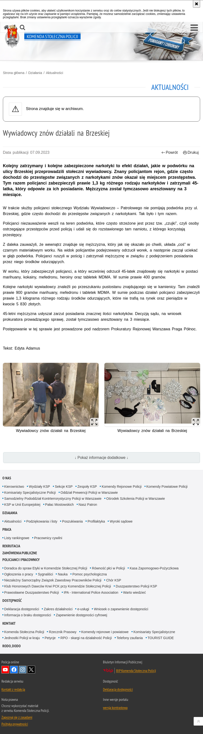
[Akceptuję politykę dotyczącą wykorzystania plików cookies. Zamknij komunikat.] (196, 4)
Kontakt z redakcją (13, 689)
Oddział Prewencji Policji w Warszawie (89, 492)
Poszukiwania (72, 521)
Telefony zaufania (130, 638)
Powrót (169, 152)
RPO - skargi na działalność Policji (86, 638)
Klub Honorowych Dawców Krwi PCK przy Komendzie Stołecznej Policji (57, 586)
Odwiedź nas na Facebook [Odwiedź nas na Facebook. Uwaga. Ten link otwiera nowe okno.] (14, 669)
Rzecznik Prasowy (62, 632)
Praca (6, 529)
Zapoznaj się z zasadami (16, 717)
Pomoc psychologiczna (89, 574)
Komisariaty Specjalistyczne (154, 632)
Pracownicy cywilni (48, 538)
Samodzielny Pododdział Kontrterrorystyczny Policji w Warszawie (53, 498)
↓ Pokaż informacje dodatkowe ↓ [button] (101, 458)
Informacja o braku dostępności (27, 615)
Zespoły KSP (87, 486)
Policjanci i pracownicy (21, 559)
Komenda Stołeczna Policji (24, 632)
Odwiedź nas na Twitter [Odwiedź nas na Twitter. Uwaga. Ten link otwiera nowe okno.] (31, 669)
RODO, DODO (11, 645)
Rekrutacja (11, 546)
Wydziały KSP (39, 486)
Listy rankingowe (16, 538)
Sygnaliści (45, 574)
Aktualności (54, 73)
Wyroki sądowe (121, 521)
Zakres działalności (58, 609)
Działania (35, 73)
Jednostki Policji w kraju (22, 638)
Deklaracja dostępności (21, 609)
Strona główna (14, 73)
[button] (194, 28)
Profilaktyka (96, 521)
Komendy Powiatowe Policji (167, 486)
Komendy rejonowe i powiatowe (105, 632)
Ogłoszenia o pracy (18, 574)
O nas (6, 478)
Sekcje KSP (64, 486)
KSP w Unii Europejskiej (22, 504)
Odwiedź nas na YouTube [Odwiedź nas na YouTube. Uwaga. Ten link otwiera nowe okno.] (5, 669)
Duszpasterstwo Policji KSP (136, 586)
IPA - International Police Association (91, 592)
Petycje (50, 638)
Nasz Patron (88, 504)
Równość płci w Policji (108, 568)
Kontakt (9, 623)
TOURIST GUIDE (161, 638)
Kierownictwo (14, 486)
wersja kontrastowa (115, 707)
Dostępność (12, 600)
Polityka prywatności (14, 724)
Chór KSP (113, 580)
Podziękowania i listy (41, 521)
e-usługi (83, 609)
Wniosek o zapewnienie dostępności (121, 609)
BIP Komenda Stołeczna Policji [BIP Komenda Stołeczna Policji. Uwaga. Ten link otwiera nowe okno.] (136, 670)
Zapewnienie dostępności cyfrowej (81, 615)
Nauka (62, 574)
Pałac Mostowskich (59, 504)
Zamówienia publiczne (19, 552)
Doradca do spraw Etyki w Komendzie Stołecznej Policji (45, 568)
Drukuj (191, 152)
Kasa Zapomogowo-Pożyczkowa (154, 568)
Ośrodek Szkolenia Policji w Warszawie (135, 498)
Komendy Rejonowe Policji (122, 486)
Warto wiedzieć (134, 592)
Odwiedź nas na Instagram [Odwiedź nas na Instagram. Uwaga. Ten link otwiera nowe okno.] (22, 669)
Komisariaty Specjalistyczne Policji (30, 492)
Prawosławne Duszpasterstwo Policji (31, 592)
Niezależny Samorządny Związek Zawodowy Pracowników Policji (53, 580)
